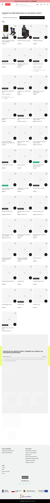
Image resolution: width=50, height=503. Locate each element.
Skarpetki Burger (21, 164)
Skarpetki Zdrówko (37, 257)
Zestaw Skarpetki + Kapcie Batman (23, 142)
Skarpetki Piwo (21, 281)
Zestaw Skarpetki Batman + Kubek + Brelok (39, 119)
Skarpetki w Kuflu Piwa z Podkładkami (23, 64)
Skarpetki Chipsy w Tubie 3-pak (24, 212)
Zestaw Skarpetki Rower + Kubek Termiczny (38, 165)
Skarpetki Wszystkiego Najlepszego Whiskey (22, 258)
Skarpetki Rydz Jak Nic (7, 304)
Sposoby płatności (30, 460)
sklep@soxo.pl (25, 480)
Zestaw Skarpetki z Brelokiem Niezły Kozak (24, 235)
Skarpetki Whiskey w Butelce (24, 40)
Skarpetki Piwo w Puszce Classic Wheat (38, 92)
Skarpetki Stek (21, 304)
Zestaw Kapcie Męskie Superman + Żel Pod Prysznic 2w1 (8, 142)
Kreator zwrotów (7, 452)
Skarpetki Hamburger (37, 40)
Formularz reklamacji (8, 450)
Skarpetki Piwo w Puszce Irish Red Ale (8, 119)
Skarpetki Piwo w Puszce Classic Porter (23, 189)
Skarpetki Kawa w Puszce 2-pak (24, 119)
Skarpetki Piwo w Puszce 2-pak (8, 328)
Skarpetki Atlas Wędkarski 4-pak (8, 92)
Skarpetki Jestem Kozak (38, 281)
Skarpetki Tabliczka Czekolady (8, 63)
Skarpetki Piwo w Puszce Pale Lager (24, 92)
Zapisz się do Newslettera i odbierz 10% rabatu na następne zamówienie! (23, 352)
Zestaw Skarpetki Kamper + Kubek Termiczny (8, 189)
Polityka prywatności (31, 456)
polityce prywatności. (12, 360)
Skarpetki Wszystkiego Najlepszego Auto (7, 258)
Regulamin (28, 454)
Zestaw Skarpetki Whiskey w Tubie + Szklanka (8, 41)
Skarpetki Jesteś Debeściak (8, 281)
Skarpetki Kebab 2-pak (7, 211)
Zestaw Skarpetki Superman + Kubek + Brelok (39, 142)
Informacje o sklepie (30, 450)
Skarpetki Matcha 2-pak (38, 211)
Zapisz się (44, 356)
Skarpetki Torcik (36, 304)
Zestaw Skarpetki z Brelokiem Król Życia (39, 235)
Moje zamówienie (6, 448)
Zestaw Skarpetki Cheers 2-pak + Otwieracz (8, 235)
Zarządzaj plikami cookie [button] (32, 458)
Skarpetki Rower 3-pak (38, 63)
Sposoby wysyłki (29, 462)
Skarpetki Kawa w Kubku (7, 164)
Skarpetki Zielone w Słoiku (39, 188)
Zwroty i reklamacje (30, 452)
